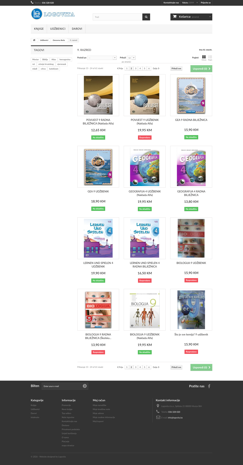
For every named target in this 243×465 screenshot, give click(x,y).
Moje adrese (98, 413)
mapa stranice (68, 445)
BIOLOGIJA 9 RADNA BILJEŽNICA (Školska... (98, 336)
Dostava (65, 425)
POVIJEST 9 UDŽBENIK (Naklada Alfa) (145, 121)
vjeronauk (61, 64)
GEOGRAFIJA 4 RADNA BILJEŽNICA (191, 193)
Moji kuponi (98, 421)
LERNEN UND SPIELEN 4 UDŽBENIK (98, 264)
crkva (43, 68)
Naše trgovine (68, 417)
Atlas (53, 59)
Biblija (45, 59)
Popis (210, 58)
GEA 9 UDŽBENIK (98, 191)
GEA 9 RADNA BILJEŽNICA (191, 120)
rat (33, 64)
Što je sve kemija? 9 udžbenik (191, 334)
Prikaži (123, 57)
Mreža (204, 58)
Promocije (66, 405)
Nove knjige (67, 409)
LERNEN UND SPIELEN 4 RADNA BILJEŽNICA (145, 264)
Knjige (39, 28)
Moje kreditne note (101, 409)
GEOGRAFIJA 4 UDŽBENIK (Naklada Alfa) (145, 193)
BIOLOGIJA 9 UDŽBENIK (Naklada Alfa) (145, 336)
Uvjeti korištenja (69, 433)
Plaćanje (65, 441)
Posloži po (82, 57)
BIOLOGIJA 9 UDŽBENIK (191, 263)
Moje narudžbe (99, 405)
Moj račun (99, 400)
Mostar (35, 59)
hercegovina (65, 59)
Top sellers (66, 413)
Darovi (77, 28)
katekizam (53, 68)
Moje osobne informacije (104, 417)
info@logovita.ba (175, 417)
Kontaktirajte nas (171, 2)
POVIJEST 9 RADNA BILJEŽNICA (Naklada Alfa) (98, 121)
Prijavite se (206, 2)
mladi (34, 68)
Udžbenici (57, 28)
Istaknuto (35, 417)
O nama (65, 437)
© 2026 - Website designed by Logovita (48, 456)
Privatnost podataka (71, 429)
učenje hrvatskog (46, 64)
